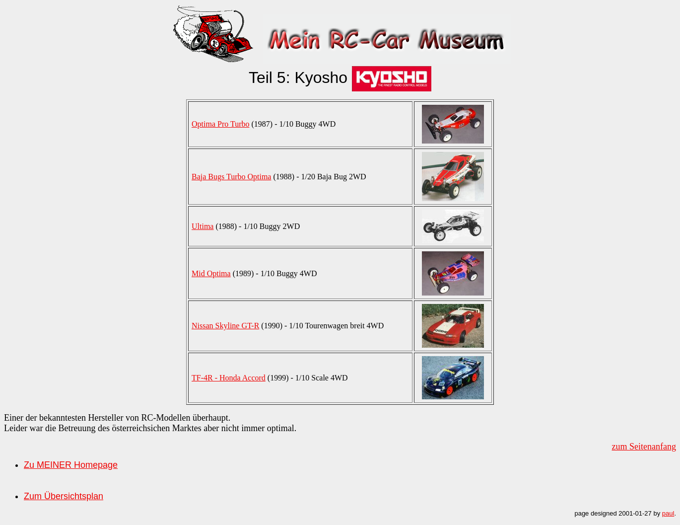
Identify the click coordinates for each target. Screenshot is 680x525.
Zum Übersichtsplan (63, 496)
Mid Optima (211, 273)
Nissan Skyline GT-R (225, 325)
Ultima (202, 226)
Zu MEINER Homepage (71, 465)
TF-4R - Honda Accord (229, 378)
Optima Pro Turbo (220, 124)
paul (668, 513)
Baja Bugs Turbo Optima (231, 176)
